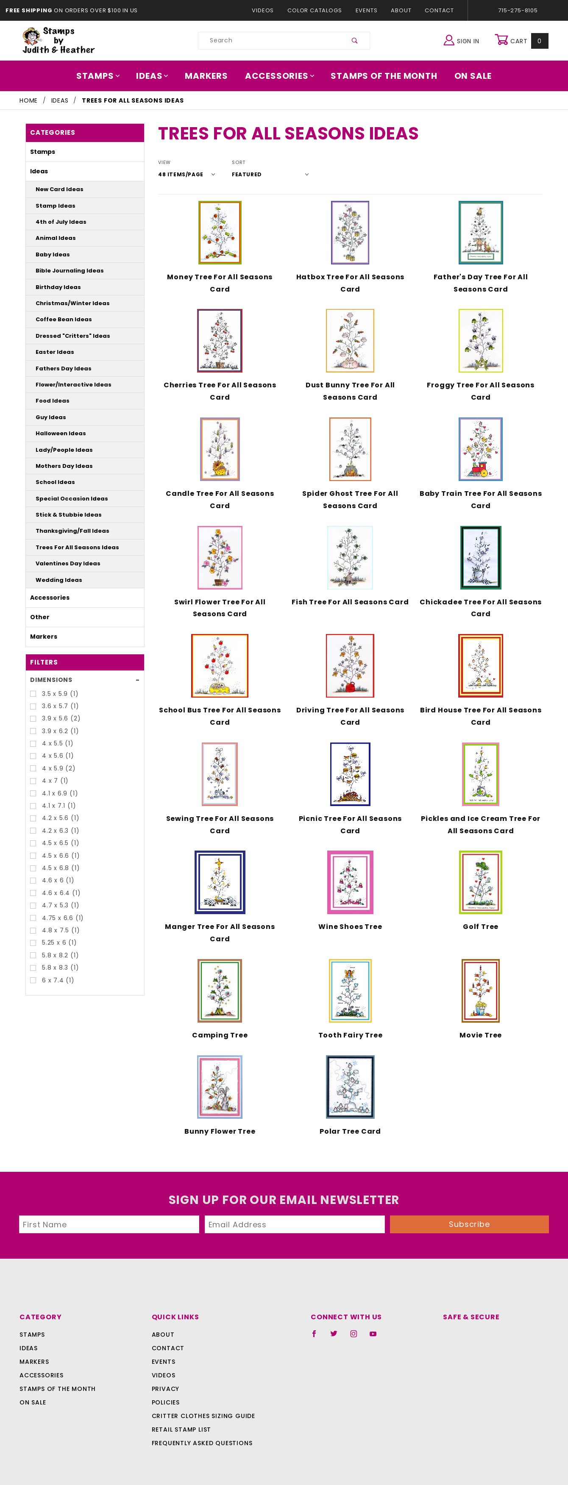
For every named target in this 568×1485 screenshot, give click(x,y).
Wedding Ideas (54, 580)
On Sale (467, 76)
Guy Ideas (48, 417)
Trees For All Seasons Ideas (70, 547)
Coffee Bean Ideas (58, 319)
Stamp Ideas (51, 206)
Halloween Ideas (56, 433)
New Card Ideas (55, 189)
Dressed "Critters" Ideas (65, 336)
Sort (232, 162)
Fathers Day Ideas (58, 368)
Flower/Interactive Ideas (65, 384)
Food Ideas (49, 401)
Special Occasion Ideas (64, 498)
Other (37, 617)
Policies (166, 1391)
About (400, 10)
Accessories (280, 76)
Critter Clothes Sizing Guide (201, 1404)
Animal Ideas (52, 238)
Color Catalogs (316, 10)
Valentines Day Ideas (61, 563)
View (164, 162)
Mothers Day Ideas (59, 466)
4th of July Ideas (56, 222)
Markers (209, 76)
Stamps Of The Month (380, 76)
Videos (266, 10)
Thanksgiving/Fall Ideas (65, 531)
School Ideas (51, 482)
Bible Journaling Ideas (63, 270)
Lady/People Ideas (58, 450)
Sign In (463, 39)
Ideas (157, 76)
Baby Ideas (49, 254)
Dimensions (49, 679)
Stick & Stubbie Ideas (62, 515)
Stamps (104, 76)
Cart (522, 40)
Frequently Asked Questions (201, 1431)
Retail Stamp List (182, 1418)
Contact (437, 10)
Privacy (165, 1377)
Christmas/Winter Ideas (65, 303)
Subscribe (469, 1212)
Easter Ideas (51, 352)
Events (366, 10)
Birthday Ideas (53, 287)
